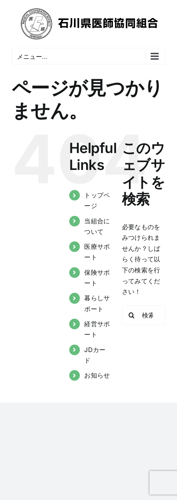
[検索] (132, 315)
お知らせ (97, 375)
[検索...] (143, 315)
